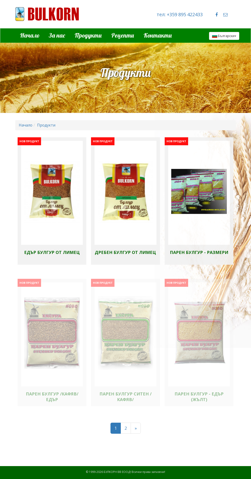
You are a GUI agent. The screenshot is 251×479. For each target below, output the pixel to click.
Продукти (88, 35)
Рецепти (122, 35)
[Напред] (136, 428)
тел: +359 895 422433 (180, 14)
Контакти (158, 35)
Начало (29, 35)
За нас (57, 35)
